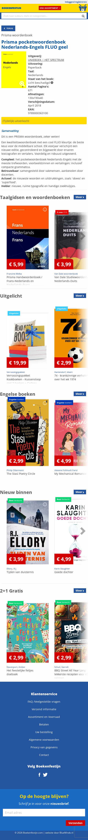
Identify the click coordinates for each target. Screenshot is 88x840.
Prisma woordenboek (16, 35)
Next (82, 236)
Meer (79, 197)
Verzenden (75, 823)
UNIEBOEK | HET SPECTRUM (46, 60)
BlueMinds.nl (66, 832)
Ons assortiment (50, 8)
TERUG (8, 28)
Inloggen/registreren (76, 1)
